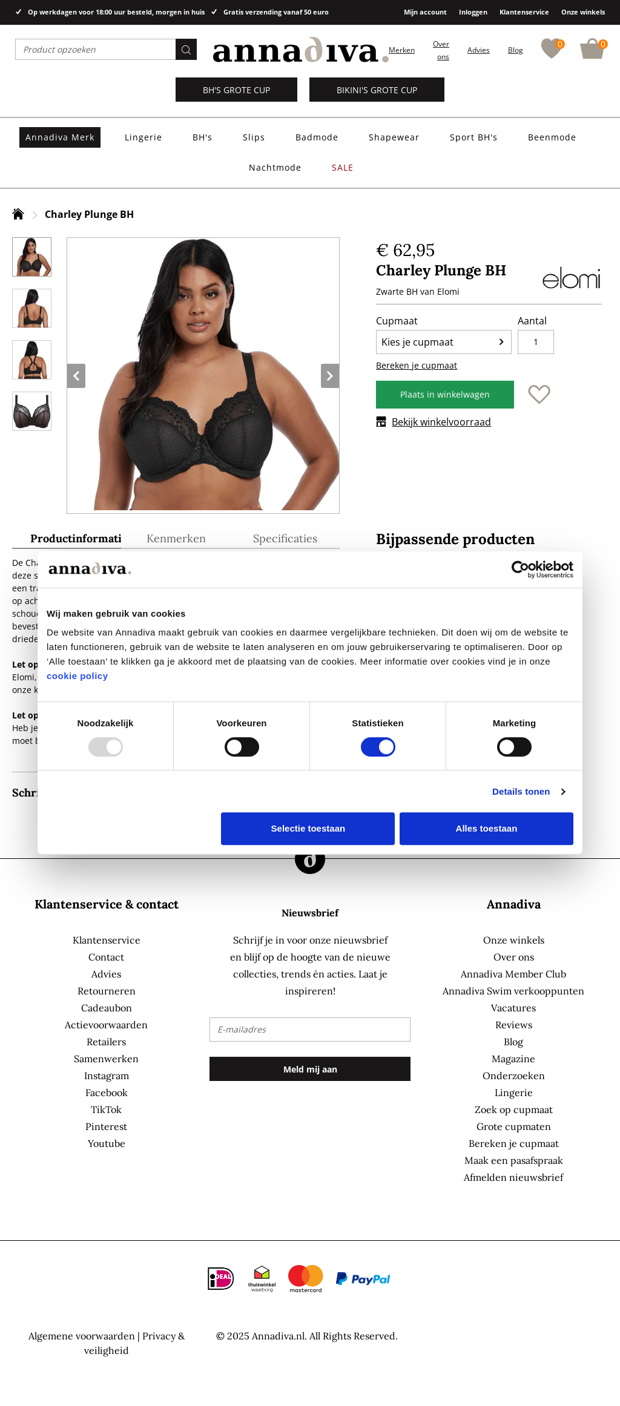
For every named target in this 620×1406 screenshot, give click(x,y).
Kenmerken (176, 538)
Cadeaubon (106, 1008)
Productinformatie (75, 538)
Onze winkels (583, 11)
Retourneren (107, 991)
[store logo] (301, 50)
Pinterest (106, 1126)
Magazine (513, 1059)
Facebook (106, 1092)
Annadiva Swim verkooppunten (513, 991)
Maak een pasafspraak (513, 1160)
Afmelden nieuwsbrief (513, 1177)
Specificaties (285, 538)
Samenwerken (106, 1059)
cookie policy (77, 676)
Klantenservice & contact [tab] (107, 904)
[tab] (66, 540)
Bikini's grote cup (377, 90)
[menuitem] (60, 137)
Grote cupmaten (514, 1126)
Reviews (513, 1025)
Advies (478, 50)
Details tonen (521, 791)
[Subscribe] (309, 1069)
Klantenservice (524, 11)
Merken (402, 50)
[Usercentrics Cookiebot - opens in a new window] (520, 569)
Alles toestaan (487, 828)
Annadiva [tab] (514, 904)
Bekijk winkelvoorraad (433, 422)
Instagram (106, 1075)
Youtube (106, 1143)
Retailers (106, 1042)
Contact (106, 957)
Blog (515, 50)
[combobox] (106, 49)
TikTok (106, 1109)
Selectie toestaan (308, 828)
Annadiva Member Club (513, 974)
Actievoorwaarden (106, 1025)
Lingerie (514, 1092)
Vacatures (513, 1008)
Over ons (513, 957)
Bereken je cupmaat (416, 365)
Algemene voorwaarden (81, 1336)
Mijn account (425, 11)
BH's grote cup (236, 90)
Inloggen (473, 11)
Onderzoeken (514, 1075)
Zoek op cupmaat (514, 1109)
